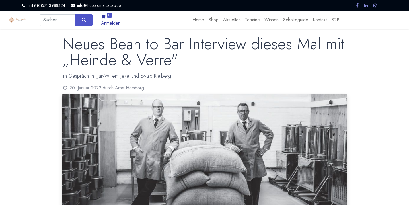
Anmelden (110, 23)
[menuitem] (198, 20)
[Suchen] (84, 20)
